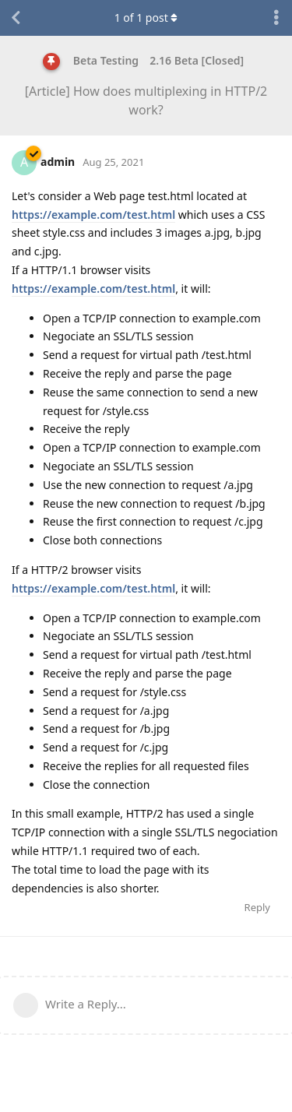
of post (146, 17)
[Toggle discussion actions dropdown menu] (276, 18)
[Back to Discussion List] (15, 18)
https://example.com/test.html (93, 214)
